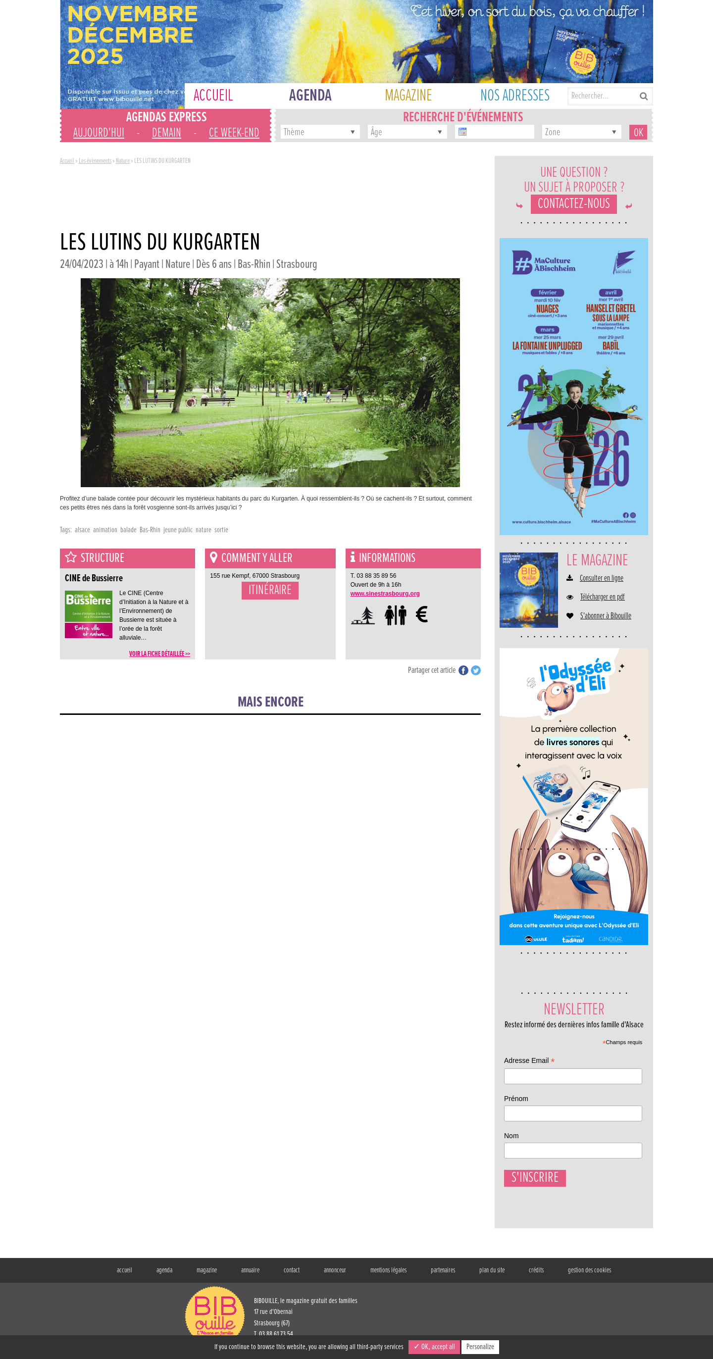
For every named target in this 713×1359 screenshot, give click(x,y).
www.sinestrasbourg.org (385, 593)
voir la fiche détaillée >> (159, 654)
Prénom (516, 1099)
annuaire (250, 1275)
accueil (124, 1275)
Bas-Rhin (150, 530)
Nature (123, 160)
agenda (164, 1275)
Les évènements (95, 160)
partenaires (443, 1275)
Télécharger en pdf (602, 597)
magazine (207, 1275)
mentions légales (388, 1275)
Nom (511, 1136)
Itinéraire (270, 591)
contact (292, 1275)
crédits (536, 1275)
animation (105, 530)
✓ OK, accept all (434, 1347)
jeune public (178, 530)
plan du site (492, 1275)
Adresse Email (529, 1061)
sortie (221, 530)
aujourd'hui (98, 133)
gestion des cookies (589, 1275)
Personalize (480, 1347)
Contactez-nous (574, 204)
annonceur (335, 1275)
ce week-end (234, 133)
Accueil (67, 160)
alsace (82, 530)
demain (166, 133)
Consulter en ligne (601, 578)
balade (128, 530)
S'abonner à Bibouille (605, 616)
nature (203, 530)
